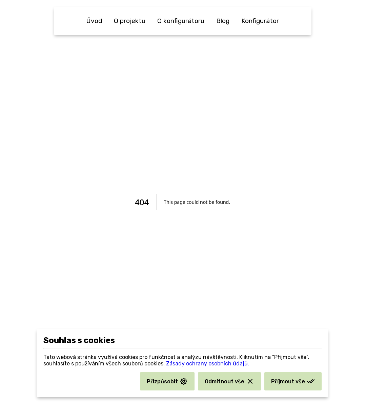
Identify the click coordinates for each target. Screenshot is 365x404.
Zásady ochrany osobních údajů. (207, 363)
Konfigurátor (260, 21)
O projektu (129, 21)
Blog (222, 21)
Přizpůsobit (167, 381)
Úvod (94, 21)
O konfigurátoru (180, 21)
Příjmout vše (293, 381)
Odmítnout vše (229, 381)
